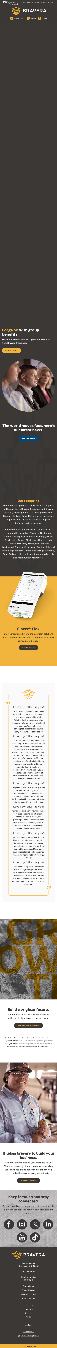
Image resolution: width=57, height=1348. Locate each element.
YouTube (28, 1325)
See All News (28, 438)
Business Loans (29, 1180)
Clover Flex (28, 647)
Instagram (28, 1309)
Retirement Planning (29, 1025)
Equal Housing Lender (28, 1335)
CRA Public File (28, 1298)
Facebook (28, 1305)
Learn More (11, 350)
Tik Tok (28, 1317)
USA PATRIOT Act (28, 1294)
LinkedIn (28, 1313)
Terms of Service (28, 1290)
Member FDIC (28, 1331)
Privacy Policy (28, 1286)
